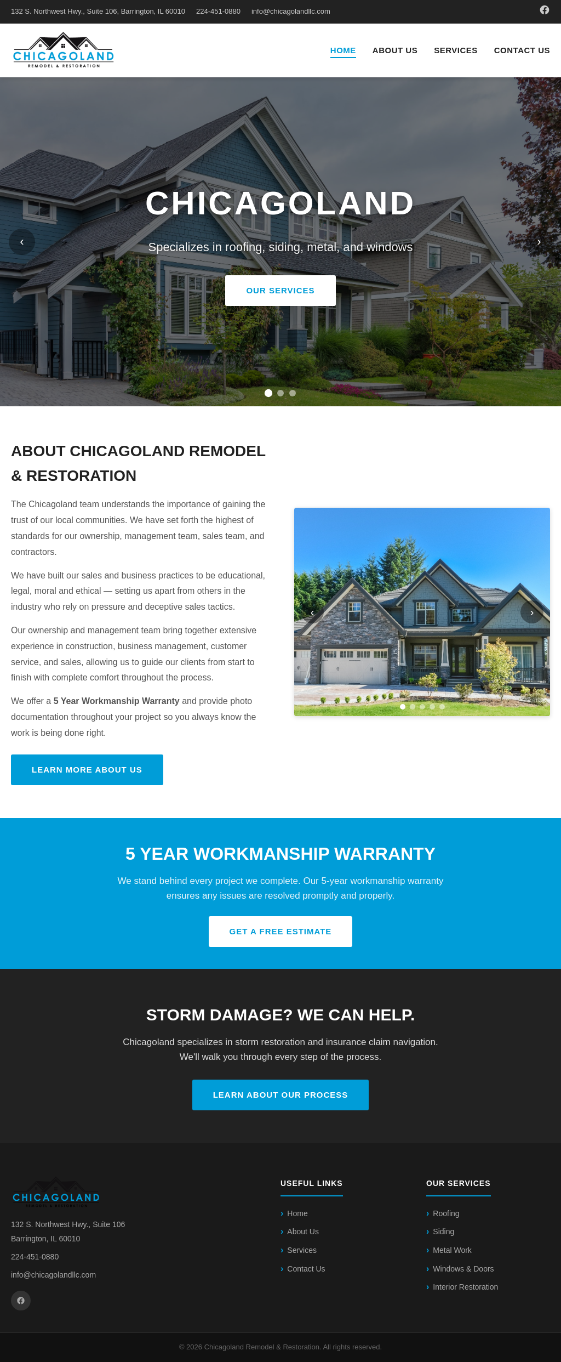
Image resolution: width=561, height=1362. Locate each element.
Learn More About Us (87, 769)
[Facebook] (544, 11)
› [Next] (532, 612)
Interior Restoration (465, 1286)
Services (456, 50)
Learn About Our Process (280, 1094)
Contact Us (522, 50)
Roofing (446, 1213)
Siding (443, 1231)
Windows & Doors (463, 1268)
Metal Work (452, 1250)
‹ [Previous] (312, 612)
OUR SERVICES (280, 290)
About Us (395, 50)
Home (343, 50)
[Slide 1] (268, 393)
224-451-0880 (218, 11)
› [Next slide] (539, 241)
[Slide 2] (280, 393)
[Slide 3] (292, 393)
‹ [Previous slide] (22, 241)
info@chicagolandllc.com (290, 11)
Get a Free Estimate (281, 931)
